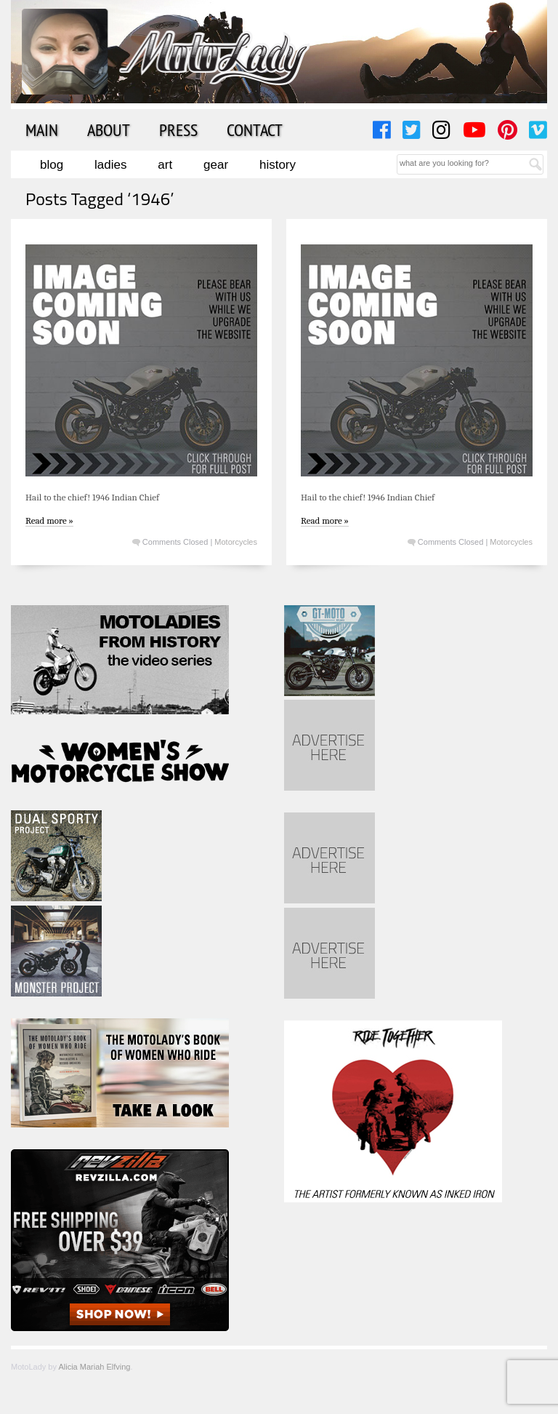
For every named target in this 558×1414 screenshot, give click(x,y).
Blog (51, 165)
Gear (215, 165)
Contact (255, 129)
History (277, 165)
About (108, 129)
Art (165, 165)
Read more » (49, 520)
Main (41, 129)
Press (178, 129)
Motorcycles (235, 542)
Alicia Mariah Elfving (94, 1366)
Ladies (110, 165)
